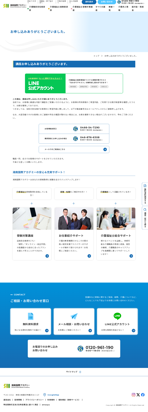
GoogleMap (53, 395)
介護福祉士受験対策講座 (83, 8)
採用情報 (18, 400)
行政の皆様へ (61, 2)
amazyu (46, 405)
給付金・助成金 (138, 8)
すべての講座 (100, 8)
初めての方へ (31, 2)
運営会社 (7, 400)
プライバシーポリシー (34, 400)
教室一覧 (112, 8)
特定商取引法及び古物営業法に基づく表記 (20, 405)
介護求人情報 (123, 8)
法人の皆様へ (73, 2)
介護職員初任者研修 (37, 8)
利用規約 (51, 400)
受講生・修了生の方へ (46, 2)
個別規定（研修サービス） (69, 400)
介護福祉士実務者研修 (59, 8)
